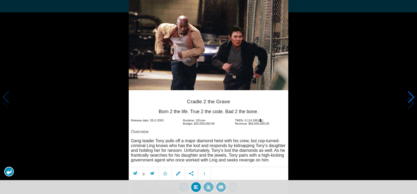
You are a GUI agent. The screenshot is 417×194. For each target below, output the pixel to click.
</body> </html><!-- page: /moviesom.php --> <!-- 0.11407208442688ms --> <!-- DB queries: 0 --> (208, 97)
